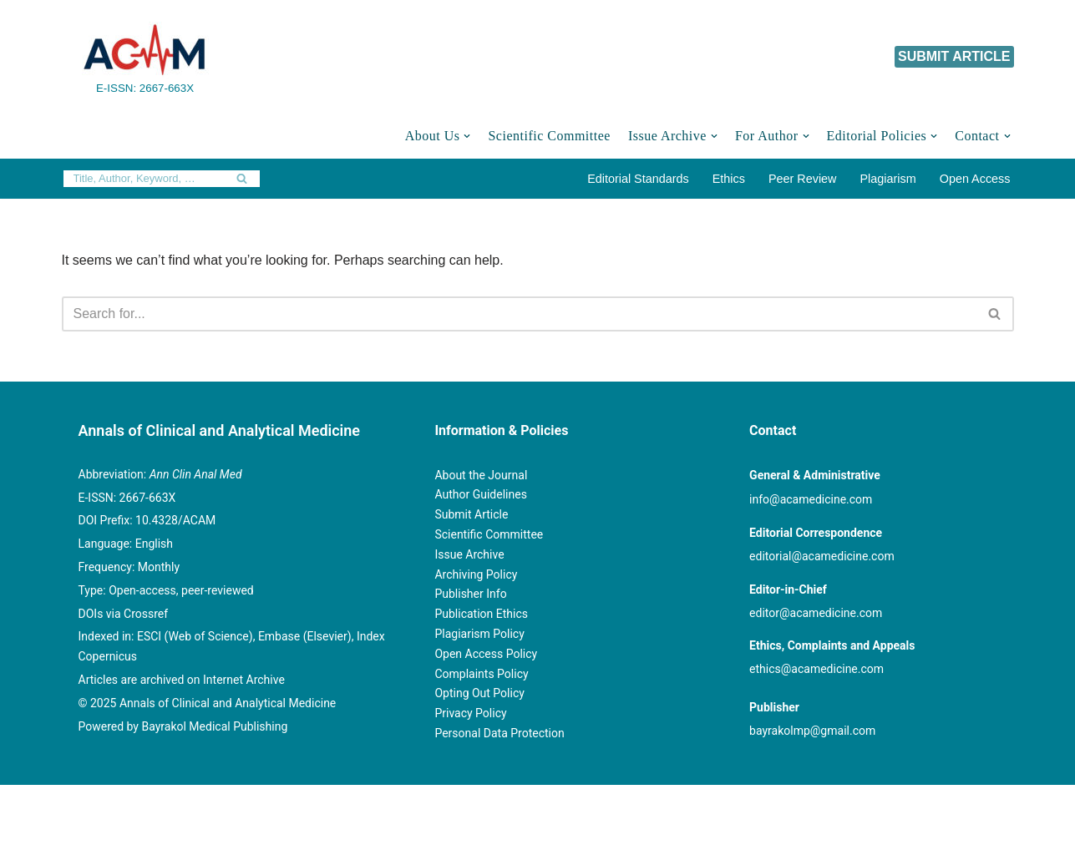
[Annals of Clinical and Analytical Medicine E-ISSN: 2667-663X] (145, 57)
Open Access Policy (485, 653)
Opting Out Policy (479, 693)
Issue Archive (469, 554)
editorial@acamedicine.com (822, 556)
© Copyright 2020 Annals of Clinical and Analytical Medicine (238, 806)
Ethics (728, 178)
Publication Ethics (481, 613)
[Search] (143, 179)
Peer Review (802, 178)
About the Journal (480, 475)
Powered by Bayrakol (488, 806)
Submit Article (471, 514)
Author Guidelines (480, 494)
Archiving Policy (475, 574)
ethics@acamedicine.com (816, 668)
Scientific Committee (549, 136)
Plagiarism (888, 178)
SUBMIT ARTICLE (954, 56)
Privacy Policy (470, 713)
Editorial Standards (638, 178)
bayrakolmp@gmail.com (812, 730)
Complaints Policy (481, 674)
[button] (467, 136)
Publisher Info (470, 593)
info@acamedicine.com (810, 499)
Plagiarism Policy (479, 633)
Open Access (975, 178)
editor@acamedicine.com (815, 613)
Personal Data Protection (499, 733)
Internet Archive (244, 679)
